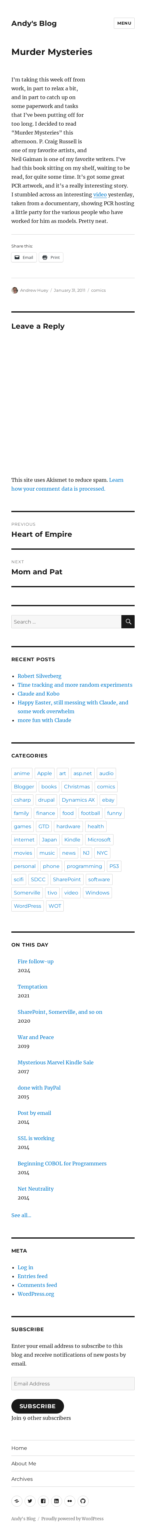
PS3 (114, 866)
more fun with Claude (44, 720)
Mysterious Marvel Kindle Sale (56, 1062)
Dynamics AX (78, 800)
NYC (102, 853)
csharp (22, 800)
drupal (46, 800)
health (96, 826)
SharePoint (67, 879)
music (47, 853)
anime (22, 773)
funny (114, 813)
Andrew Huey (34, 290)
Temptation (33, 987)
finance (45, 813)
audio (106, 773)
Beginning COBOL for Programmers (62, 1163)
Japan (49, 840)
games (22, 826)
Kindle (72, 840)
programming (84, 866)
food (68, 813)
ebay (108, 800)
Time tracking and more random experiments (75, 685)
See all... (21, 1215)
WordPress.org (36, 1294)
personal (25, 866)
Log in (25, 1267)
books (49, 787)
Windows (97, 893)
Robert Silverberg (39, 676)
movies (23, 853)
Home (19, 1448)
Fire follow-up (36, 961)
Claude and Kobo (39, 694)
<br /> (116, 106)
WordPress (27, 906)
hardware (68, 826)
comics (98, 290)
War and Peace (36, 1037)
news (69, 853)
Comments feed (37, 1285)
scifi (19, 879)
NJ (86, 853)
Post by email (34, 1113)
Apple (44, 773)
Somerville (27, 893)
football (90, 813)
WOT (55, 906)
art (62, 773)
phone (51, 866)
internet (24, 840)
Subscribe (38, 1406)
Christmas (77, 787)
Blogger (24, 787)
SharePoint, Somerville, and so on (60, 1012)
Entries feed (33, 1276)
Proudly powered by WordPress (72, 1519)
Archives (22, 1479)
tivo (52, 893)
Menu (124, 23)
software (99, 879)
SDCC (38, 879)
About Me (23, 1464)
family (21, 813)
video (100, 194)
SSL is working (36, 1138)
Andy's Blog (34, 23)
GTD (43, 826)
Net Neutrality (36, 1189)
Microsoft (99, 840)
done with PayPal (39, 1088)
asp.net (82, 773)
